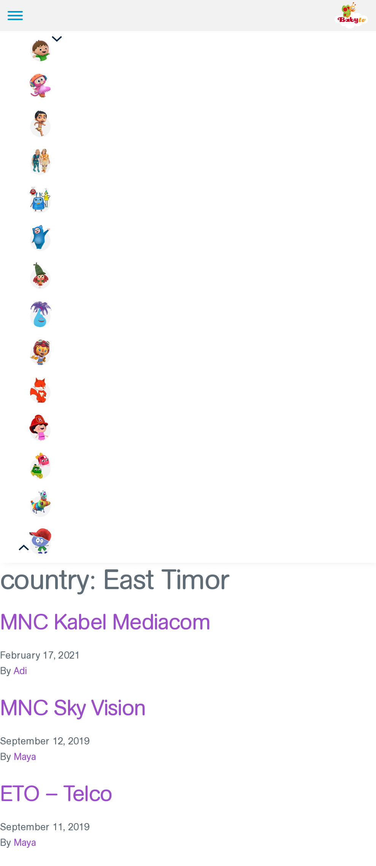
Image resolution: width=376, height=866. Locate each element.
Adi (20, 670)
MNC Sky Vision (73, 707)
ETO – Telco (56, 793)
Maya (25, 756)
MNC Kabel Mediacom (105, 621)
